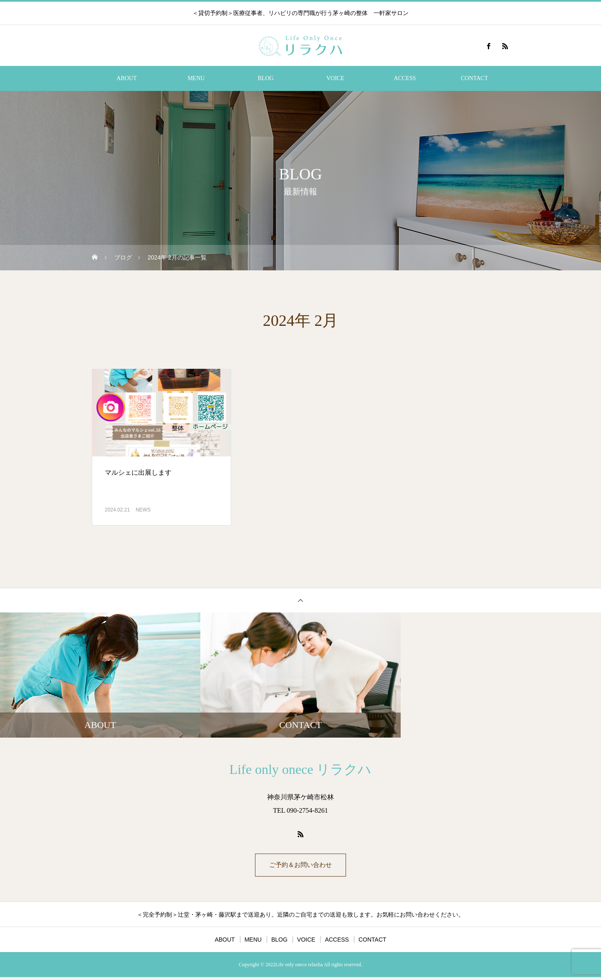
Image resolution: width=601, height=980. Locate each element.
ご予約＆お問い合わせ (300, 866)
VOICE (335, 78)
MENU (196, 78)
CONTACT (474, 78)
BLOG (266, 78)
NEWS (143, 510)
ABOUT (126, 78)
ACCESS (405, 78)
